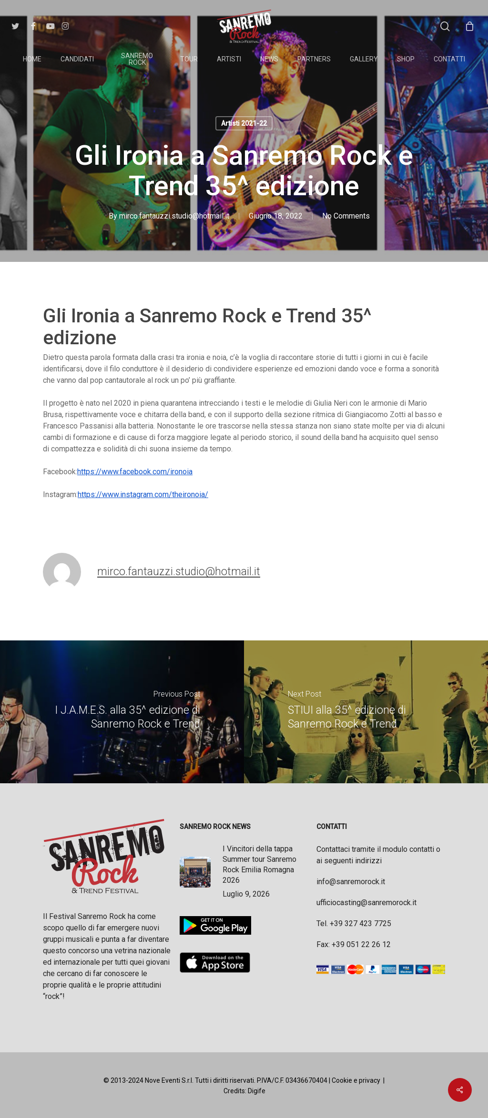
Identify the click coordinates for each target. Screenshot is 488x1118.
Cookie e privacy (356, 1080)
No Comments (346, 215)
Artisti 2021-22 (244, 123)
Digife (256, 1091)
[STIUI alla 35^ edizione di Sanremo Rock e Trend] (366, 711)
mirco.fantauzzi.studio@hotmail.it (174, 215)
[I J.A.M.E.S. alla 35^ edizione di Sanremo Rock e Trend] (122, 711)
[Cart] (469, 26)
